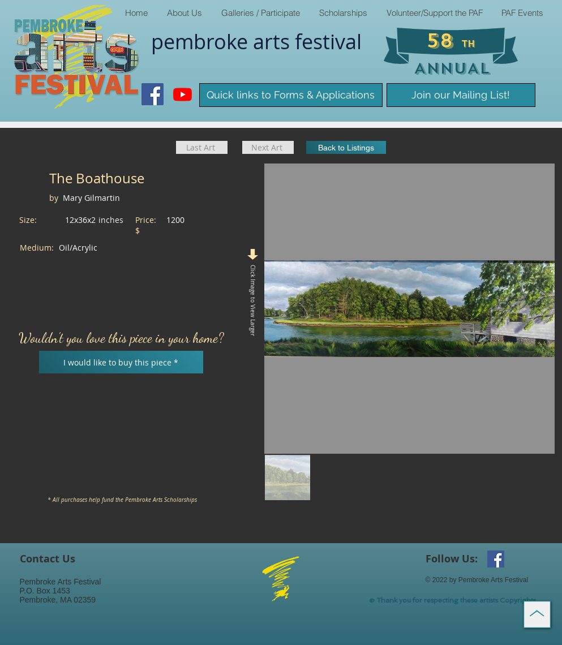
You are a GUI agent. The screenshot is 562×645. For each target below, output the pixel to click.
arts (274, 41)
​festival (328, 41)
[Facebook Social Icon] (152, 94)
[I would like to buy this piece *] (121, 362)
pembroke (202, 41)
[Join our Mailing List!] (461, 95)
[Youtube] (182, 94)
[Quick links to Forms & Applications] (291, 95)
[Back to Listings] (346, 147)
